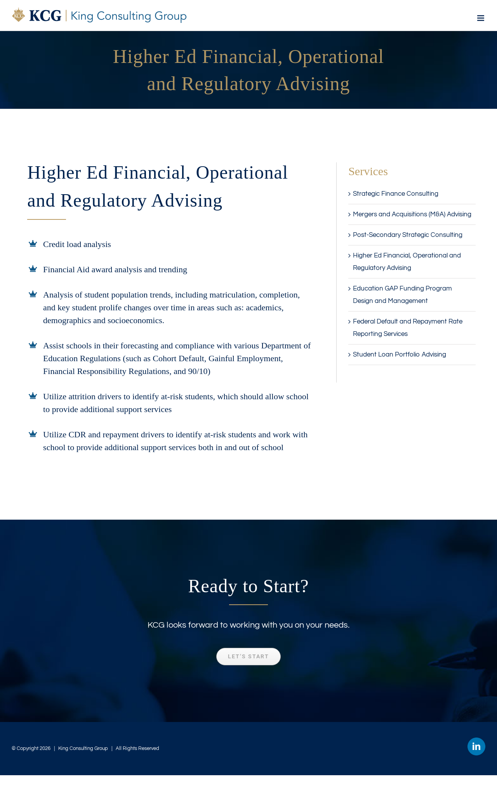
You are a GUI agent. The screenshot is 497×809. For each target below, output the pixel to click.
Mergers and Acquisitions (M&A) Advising (412, 214)
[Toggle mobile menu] (481, 18)
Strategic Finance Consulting (395, 193)
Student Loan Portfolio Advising (399, 354)
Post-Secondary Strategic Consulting (407, 234)
